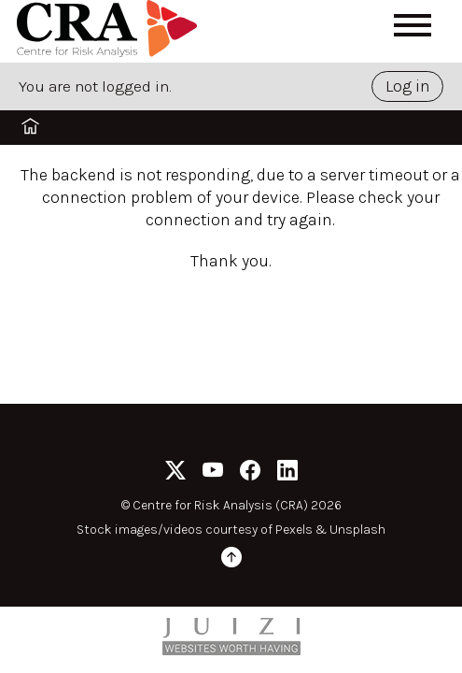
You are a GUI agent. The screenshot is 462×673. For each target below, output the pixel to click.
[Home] (110, 31)
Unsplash (357, 529)
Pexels (294, 529)
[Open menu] (412, 25)
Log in (407, 86)
